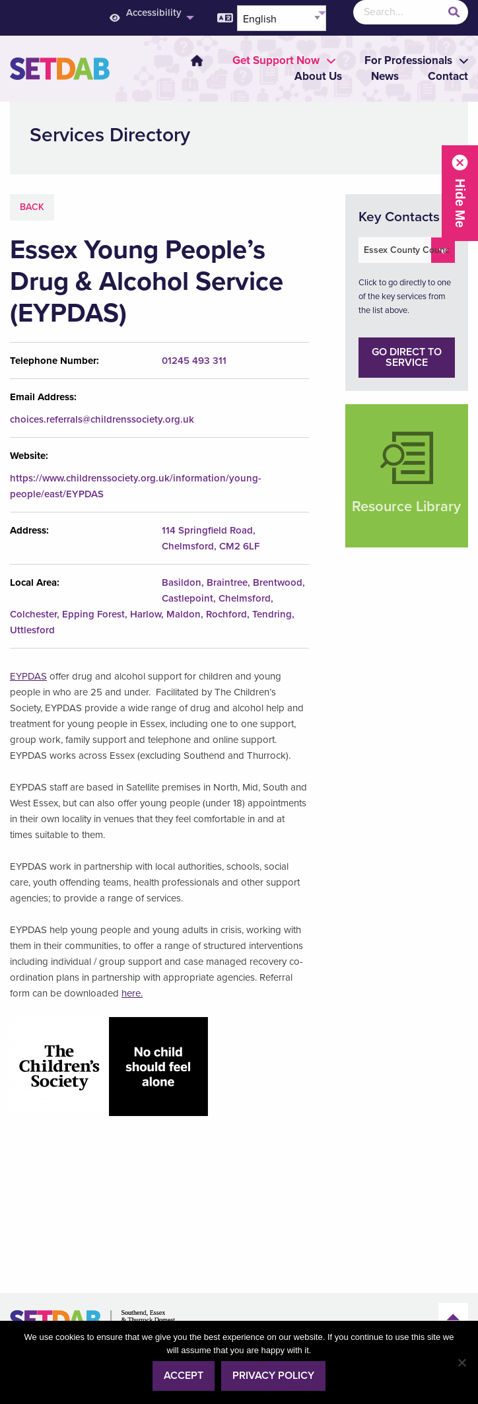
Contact (448, 76)
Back (32, 207)
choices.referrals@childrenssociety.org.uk (102, 419)
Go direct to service (407, 357)
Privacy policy (273, 1375)
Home (196, 61)
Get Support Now (276, 60)
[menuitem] (188, 61)
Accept (183, 1375)
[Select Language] (281, 18)
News (385, 76)
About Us (318, 76)
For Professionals (408, 60)
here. (132, 993)
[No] (461, 1362)
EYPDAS (28, 676)
